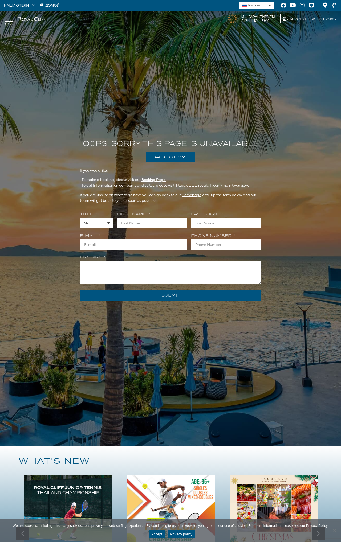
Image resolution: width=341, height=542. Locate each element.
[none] (256, 5)
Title (87, 214)
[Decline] (334, 530)
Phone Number (212, 236)
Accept (156, 534)
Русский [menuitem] (254, 5)
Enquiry (91, 257)
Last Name (205, 214)
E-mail (89, 236)
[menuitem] (256, 5)
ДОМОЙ (52, 5)
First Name (132, 214)
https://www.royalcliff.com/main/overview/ (213, 185)
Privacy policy (181, 534)
